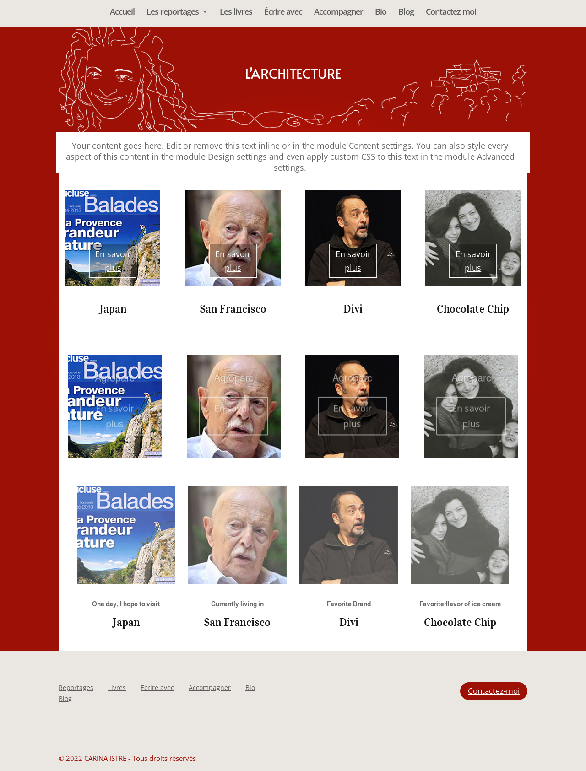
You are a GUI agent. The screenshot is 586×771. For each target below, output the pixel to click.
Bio (380, 12)
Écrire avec (283, 12)
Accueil (122, 12)
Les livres (236, 12)
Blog (406, 12)
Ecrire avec (157, 687)
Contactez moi (451, 12)
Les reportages (172, 12)
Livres (117, 687)
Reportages (76, 687)
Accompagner (338, 12)
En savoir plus (112, 261)
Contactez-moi (494, 690)
